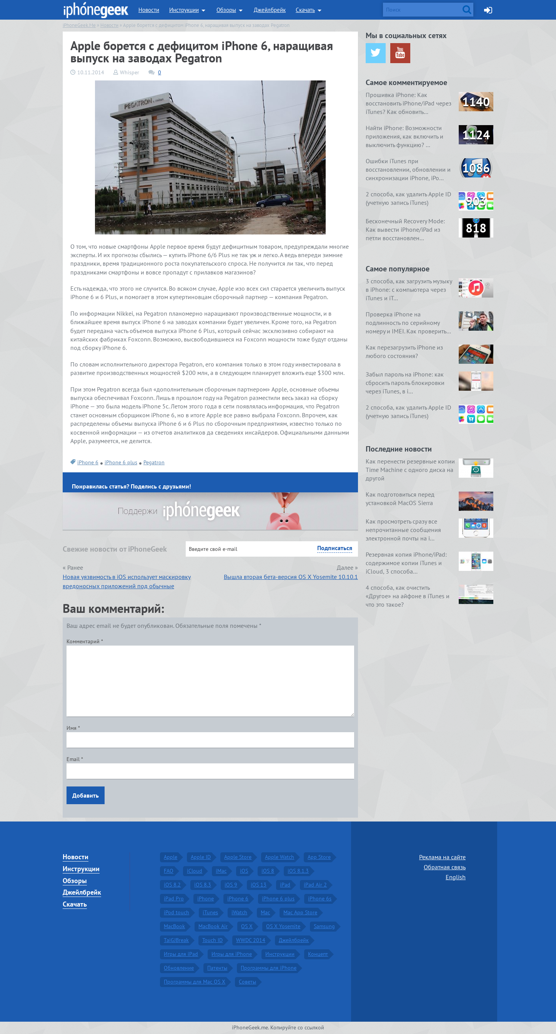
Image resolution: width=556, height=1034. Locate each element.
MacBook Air (213, 926)
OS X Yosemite (283, 926)
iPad (285, 884)
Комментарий (85, 641)
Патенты (217, 967)
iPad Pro (174, 898)
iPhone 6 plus (121, 462)
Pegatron (154, 462)
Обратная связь (445, 867)
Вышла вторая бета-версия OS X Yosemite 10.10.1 (291, 577)
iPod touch (176, 912)
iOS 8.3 (202, 884)
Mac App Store (300, 912)
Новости (148, 9)
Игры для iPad (181, 953)
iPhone (205, 898)
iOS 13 (258, 884)
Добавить (85, 795)
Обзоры (226, 9)
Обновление (179, 967)
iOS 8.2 (172, 884)
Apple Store (237, 856)
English (456, 877)
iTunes (210, 912)
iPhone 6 (87, 462)
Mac (265, 912)
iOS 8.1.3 (298, 870)
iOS (244, 870)
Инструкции (184, 9)
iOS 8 (267, 870)
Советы (247, 981)
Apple (170, 856)
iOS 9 (231, 884)
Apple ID (201, 856)
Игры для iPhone (231, 953)
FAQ (168, 870)
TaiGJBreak (176, 940)
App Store (319, 856)
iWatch (239, 912)
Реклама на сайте (442, 857)
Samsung (324, 926)
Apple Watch (279, 856)
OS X (247, 926)
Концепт (318, 953)
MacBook (174, 926)
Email (75, 759)
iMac (221, 870)
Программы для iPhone (268, 967)
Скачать (305, 9)
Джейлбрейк (270, 9)
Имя (73, 727)
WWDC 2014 (250, 940)
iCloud (194, 870)
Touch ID (212, 940)
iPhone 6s (319, 898)
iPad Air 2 (315, 884)
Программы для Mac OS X (194, 981)
